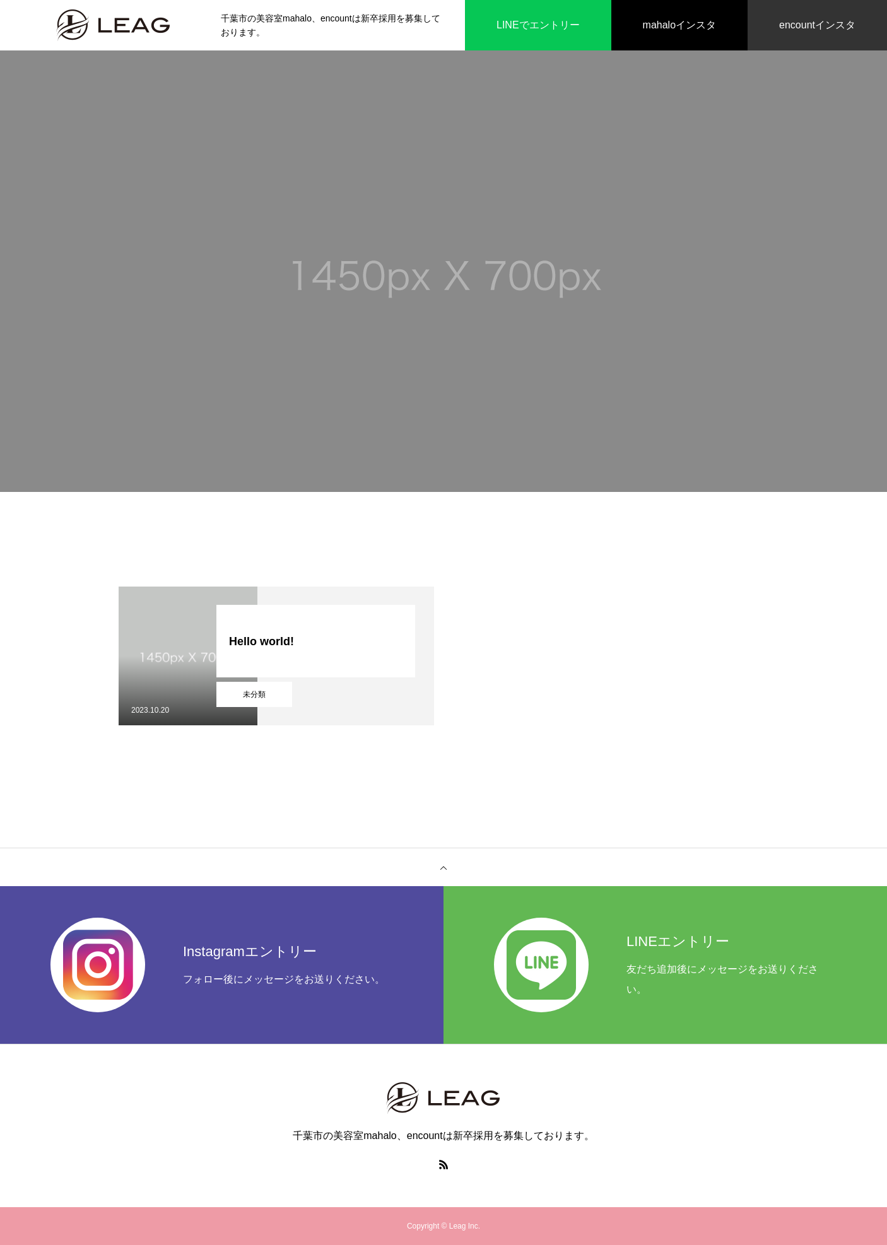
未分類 (254, 694)
